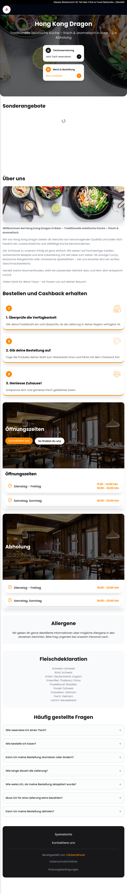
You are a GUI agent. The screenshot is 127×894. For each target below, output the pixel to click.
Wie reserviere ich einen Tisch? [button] (63, 730)
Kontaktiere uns (19, 441)
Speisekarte (63, 834)
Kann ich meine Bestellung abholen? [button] (63, 811)
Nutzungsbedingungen (63, 869)
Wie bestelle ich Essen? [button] (63, 743)
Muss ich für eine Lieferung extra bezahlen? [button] (63, 797)
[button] (63, 53)
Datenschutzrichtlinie (63, 861)
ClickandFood (75, 855)
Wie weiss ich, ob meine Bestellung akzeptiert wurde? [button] (63, 784)
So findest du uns (49, 441)
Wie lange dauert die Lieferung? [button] (63, 770)
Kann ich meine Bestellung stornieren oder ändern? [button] (63, 757)
